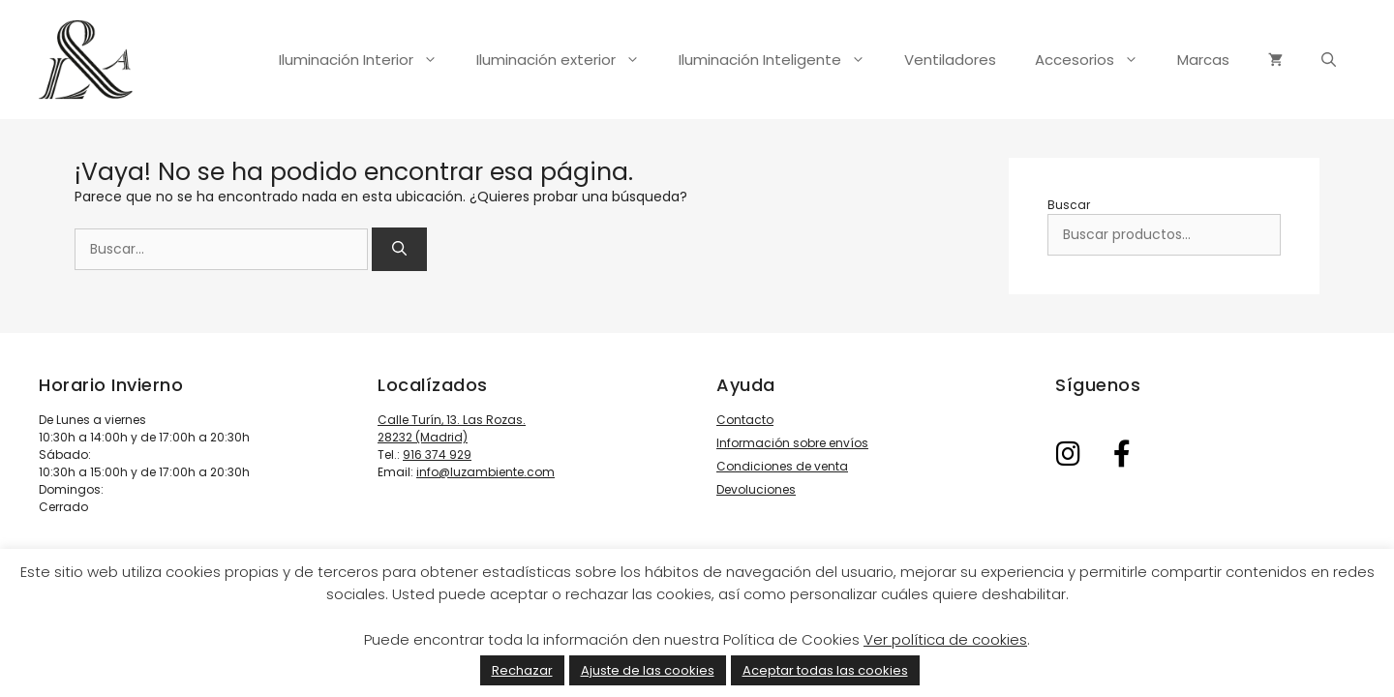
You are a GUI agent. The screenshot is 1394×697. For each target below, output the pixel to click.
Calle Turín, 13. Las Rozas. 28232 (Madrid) (452, 428)
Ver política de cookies (945, 639)
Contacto (744, 419)
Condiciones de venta (782, 466)
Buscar (1068, 205)
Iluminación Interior (368, 60)
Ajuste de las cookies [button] (647, 670)
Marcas (1203, 59)
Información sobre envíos (792, 443)
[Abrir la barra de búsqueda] (1328, 60)
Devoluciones (756, 489)
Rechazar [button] (522, 670)
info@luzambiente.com (485, 472)
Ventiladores (950, 59)
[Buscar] (399, 249)
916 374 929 (437, 454)
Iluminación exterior (567, 60)
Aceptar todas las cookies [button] (825, 670)
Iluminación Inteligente (782, 60)
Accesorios (1096, 60)
